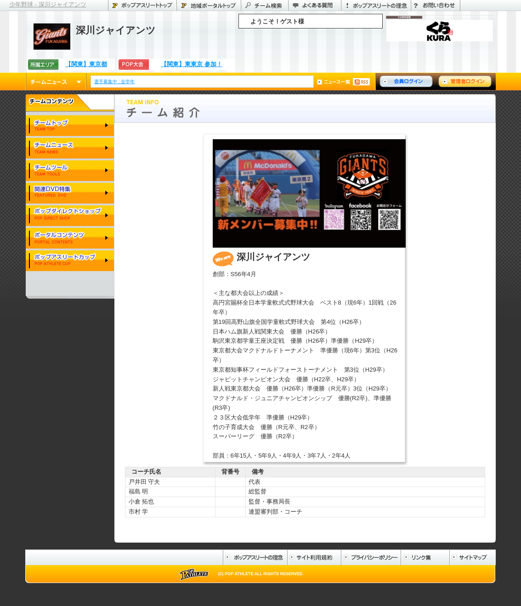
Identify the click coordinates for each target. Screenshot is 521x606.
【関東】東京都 (86, 64)
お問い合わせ (435, 5)
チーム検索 (264, 5)
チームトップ (69, 126)
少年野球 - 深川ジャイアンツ (47, 4)
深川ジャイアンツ (116, 30)
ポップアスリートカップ (69, 261)
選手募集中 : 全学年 (115, 81)
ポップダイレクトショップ (69, 216)
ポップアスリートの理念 (376, 5)
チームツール (69, 171)
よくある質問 (314, 5)
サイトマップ (472, 557)
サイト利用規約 (314, 557)
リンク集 (425, 557)
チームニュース (55, 82)
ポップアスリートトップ (142, 5)
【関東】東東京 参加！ (191, 64)
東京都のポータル (208, 5)
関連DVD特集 (69, 193)
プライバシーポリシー (371, 557)
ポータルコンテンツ (69, 238)
